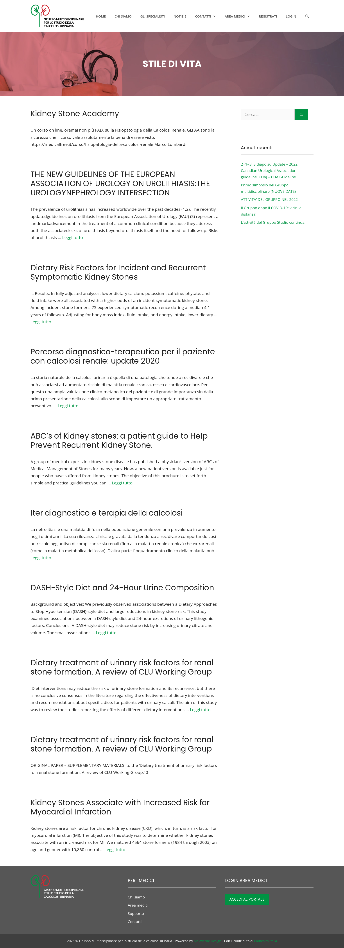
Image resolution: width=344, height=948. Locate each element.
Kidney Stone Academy (74, 113)
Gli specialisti (152, 16)
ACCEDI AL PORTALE (247, 899)
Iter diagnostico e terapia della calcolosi (106, 512)
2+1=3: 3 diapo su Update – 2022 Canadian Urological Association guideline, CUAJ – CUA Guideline (269, 170)
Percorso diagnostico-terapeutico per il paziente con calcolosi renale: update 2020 (122, 356)
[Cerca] (301, 114)
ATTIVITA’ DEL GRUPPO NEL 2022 (269, 199)
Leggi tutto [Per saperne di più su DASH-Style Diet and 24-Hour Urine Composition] (106, 633)
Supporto (136, 913)
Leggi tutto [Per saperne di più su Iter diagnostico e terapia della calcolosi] (40, 558)
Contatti (207, 16)
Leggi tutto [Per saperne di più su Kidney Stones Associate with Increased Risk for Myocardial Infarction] (115, 849)
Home (101, 16)
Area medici (239, 16)
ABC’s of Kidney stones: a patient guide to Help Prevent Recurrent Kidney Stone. (119, 440)
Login (291, 16)
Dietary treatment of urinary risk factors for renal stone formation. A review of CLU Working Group (122, 667)
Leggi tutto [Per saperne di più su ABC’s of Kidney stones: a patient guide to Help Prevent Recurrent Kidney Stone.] (122, 483)
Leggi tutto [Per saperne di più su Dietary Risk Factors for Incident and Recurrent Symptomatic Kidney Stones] (40, 322)
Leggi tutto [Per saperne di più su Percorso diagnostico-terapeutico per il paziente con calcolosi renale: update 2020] (68, 406)
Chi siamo (123, 16)
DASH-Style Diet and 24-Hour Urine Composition (122, 587)
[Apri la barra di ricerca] (307, 16)
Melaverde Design (207, 941)
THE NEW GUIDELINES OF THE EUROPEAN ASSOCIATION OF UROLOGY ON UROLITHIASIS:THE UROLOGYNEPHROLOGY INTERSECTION (120, 183)
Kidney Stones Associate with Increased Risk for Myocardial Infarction (120, 807)
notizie (180, 16)
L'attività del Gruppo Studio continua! (273, 222)
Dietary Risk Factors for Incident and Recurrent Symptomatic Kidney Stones (118, 272)
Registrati (268, 16)
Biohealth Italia (265, 941)
